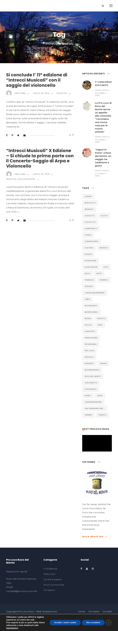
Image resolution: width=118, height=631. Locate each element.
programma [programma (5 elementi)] (91, 344)
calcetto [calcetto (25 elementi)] (89, 216)
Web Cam (49, 574)
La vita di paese (52, 579)
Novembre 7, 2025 (101, 94)
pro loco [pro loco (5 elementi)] (89, 350)
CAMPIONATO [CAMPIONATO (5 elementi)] (91, 228)
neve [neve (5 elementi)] (100, 325)
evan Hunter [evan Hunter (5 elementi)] (91, 267)
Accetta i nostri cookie (65, 622)
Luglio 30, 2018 (41, 174)
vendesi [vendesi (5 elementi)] (88, 415)
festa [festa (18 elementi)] (87, 273)
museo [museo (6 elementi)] (88, 318)
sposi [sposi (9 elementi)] (100, 395)
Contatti (107, 611)
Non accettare (93, 622)
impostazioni (12, 628)
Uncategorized (26, 179)
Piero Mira (20, 93)
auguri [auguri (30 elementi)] (88, 196)
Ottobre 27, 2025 (101, 174)
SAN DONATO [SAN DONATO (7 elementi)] (91, 383)
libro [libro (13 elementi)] (87, 299)
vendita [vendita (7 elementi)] (102, 415)
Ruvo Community (53, 584)
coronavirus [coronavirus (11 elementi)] (91, 241)
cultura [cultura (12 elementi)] (89, 248)
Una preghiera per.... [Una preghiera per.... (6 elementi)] (95, 408)
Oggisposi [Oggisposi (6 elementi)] (90, 331)
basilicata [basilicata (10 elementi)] (90, 203)
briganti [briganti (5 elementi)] (89, 209)
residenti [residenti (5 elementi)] (89, 363)
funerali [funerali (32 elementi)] (104, 280)
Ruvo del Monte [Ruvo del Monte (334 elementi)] (93, 376)
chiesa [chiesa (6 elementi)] (88, 235)
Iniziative (62, 93)
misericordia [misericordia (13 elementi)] (91, 312)
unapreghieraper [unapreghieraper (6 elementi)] (93, 402)
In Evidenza (50, 568)
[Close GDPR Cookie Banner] (108, 622)
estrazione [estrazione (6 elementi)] (90, 260)
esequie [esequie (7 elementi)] (88, 254)
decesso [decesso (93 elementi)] (103, 248)
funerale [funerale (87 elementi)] (89, 280)
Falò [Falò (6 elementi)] (106, 267)
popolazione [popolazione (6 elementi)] (91, 338)
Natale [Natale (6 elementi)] (88, 325)
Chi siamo (49, 590)
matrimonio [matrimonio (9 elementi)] (91, 305)
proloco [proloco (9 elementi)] (89, 357)
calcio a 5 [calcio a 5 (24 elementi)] (90, 222)
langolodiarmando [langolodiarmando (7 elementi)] (94, 293)
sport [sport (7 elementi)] (88, 395)
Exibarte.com (50, 611)
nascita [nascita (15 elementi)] (101, 318)
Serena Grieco (102, 90)
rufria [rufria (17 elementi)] (103, 363)
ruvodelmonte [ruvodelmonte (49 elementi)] (92, 370)
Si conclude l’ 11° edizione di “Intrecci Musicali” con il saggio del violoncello (36, 80)
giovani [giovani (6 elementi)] (89, 286)
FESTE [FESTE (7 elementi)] (99, 273)
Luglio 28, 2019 (41, 93)
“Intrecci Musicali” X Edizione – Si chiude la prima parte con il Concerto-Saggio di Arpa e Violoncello (40, 158)
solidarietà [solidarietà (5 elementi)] (90, 389)
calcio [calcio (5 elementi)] (104, 216)
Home (81, 611)
